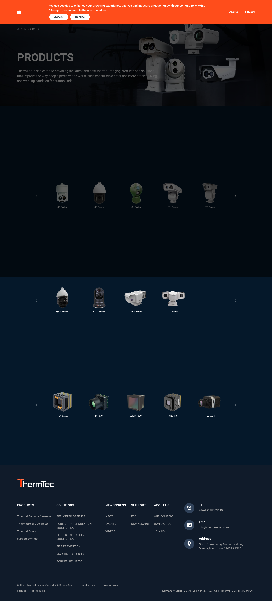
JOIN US (159, 531)
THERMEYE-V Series (170, 590)
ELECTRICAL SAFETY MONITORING (70, 537)
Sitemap (21, 590)
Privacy (250, 11)
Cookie (233, 11)
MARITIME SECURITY (70, 554)
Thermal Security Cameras (34, 516)
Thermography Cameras (32, 524)
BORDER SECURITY (69, 561)
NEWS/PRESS (115, 505)
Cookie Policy (89, 585)
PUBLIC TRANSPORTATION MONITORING (74, 525)
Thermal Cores (26, 531)
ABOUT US (161, 505)
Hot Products (37, 590)
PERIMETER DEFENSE (70, 516)
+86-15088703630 (211, 510)
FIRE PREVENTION (68, 546)
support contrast (27, 538)
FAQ (133, 516)
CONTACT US (162, 524)
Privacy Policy (110, 585)
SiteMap (67, 585)
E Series (188, 590)
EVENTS (110, 524)
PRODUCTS (25, 505)
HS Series (199, 590)
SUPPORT (138, 505)
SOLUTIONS (65, 505)
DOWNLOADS (140, 524)
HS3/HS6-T (213, 590)
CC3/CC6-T (248, 590)
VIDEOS (110, 531)
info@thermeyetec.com (214, 527)
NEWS (109, 516)
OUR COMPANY (164, 516)
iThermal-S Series (230, 590)
